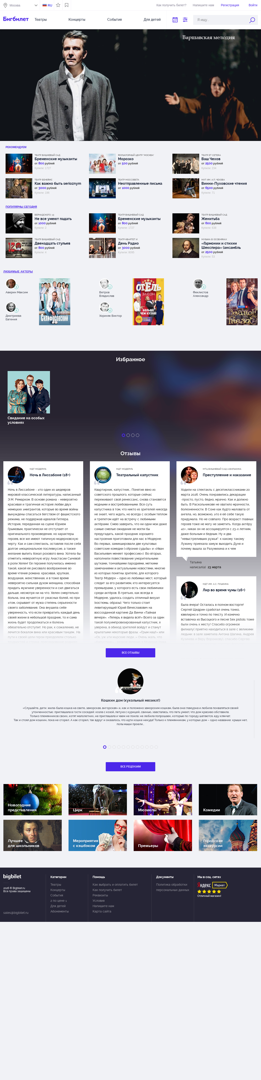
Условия (99, 900)
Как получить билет (107, 890)
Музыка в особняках (214, 239)
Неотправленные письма (140, 183)
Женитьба (210, 219)
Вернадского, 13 (44, 215)
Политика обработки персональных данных (172, 887)
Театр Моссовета (128, 179)
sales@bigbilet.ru (15, 912)
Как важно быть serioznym (58, 183)
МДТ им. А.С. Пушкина (216, 584)
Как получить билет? (171, 5)
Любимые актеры (18, 271)
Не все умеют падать (53, 219)
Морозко (126, 159)
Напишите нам (203, 5)
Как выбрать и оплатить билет (115, 884)
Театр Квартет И (127, 239)
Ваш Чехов (210, 159)
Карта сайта (102, 911)
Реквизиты (100, 895)
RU (50, 5)
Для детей (152, 19)
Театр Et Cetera (211, 155)
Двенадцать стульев (52, 243)
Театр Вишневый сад (47, 155)
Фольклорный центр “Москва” (136, 155)
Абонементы (59, 911)
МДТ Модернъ (38, 469)
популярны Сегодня (21, 206)
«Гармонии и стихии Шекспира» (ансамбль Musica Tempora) (221, 245)
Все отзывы (130, 652)
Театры (41, 19)
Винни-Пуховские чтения (224, 183)
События (114, 19)
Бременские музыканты (56, 159)
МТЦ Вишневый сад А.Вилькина (222, 469)
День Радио (128, 243)
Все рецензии (130, 766)
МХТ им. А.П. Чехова (213, 179)
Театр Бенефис (43, 179)
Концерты (76, 19)
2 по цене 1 (58, 900)
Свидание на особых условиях (26, 420)
